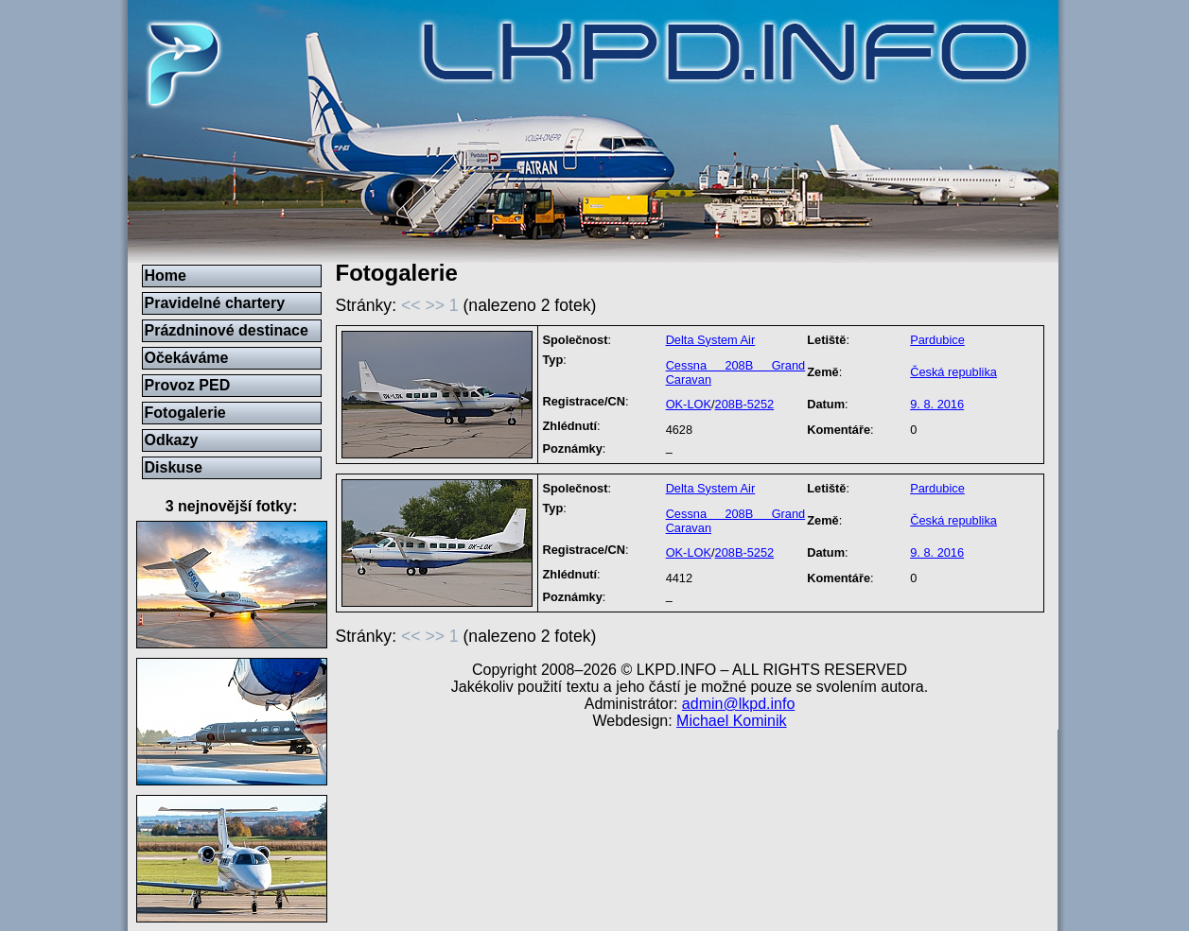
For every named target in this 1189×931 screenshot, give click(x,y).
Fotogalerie (185, 413)
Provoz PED (188, 385)
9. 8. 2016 (937, 404)
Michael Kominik (731, 721)
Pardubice (937, 340)
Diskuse (173, 467)
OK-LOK (688, 404)
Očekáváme (187, 358)
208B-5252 (745, 404)
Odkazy (172, 440)
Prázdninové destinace (226, 330)
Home (165, 275)
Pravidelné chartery (215, 303)
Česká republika (953, 372)
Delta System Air (711, 340)
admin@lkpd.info (738, 704)
